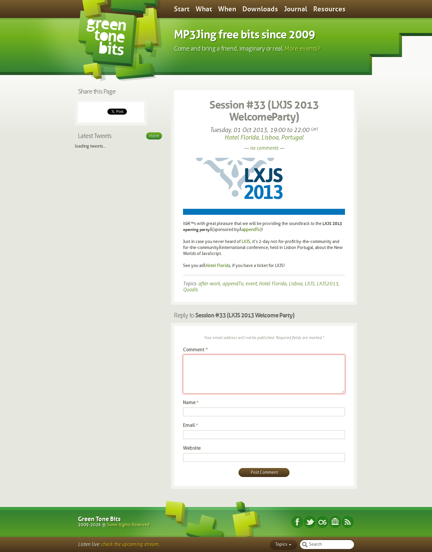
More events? (302, 48)
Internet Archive (335, 522)
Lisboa (295, 283)
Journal (295, 9)
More (154, 135)
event (251, 283)
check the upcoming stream (130, 544)
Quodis (190, 289)
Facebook (297, 522)
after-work (209, 283)
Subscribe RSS (348, 522)
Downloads (260, 9)
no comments (264, 148)
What (204, 9)
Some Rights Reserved (128, 524)
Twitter (310, 522)
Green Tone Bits (99, 519)
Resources (329, 9)
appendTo (251, 229)
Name (189, 402)
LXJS (246, 241)
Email (189, 425)
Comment (195, 349)
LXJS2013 (327, 283)
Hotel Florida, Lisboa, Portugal (264, 137)
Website (192, 448)
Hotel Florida (218, 265)
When (227, 9)
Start (182, 9)
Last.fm (322, 522)
